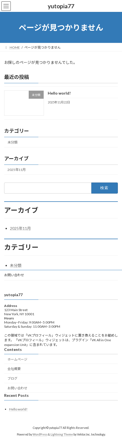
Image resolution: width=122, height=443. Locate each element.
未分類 (12, 142)
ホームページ (17, 359)
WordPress (40, 434)
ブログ (12, 378)
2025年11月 (16, 170)
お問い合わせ (14, 275)
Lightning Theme (62, 434)
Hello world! (59, 93)
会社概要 (14, 369)
